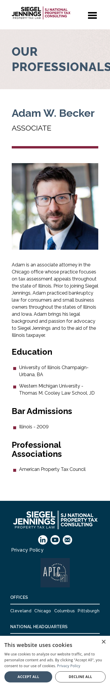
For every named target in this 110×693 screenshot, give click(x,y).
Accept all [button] (28, 676)
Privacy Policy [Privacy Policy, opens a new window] (68, 665)
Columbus (64, 611)
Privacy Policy (27, 550)
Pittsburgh (88, 611)
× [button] (103, 642)
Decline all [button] (80, 676)
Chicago (42, 611)
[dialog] (55, 664)
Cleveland (20, 611)
